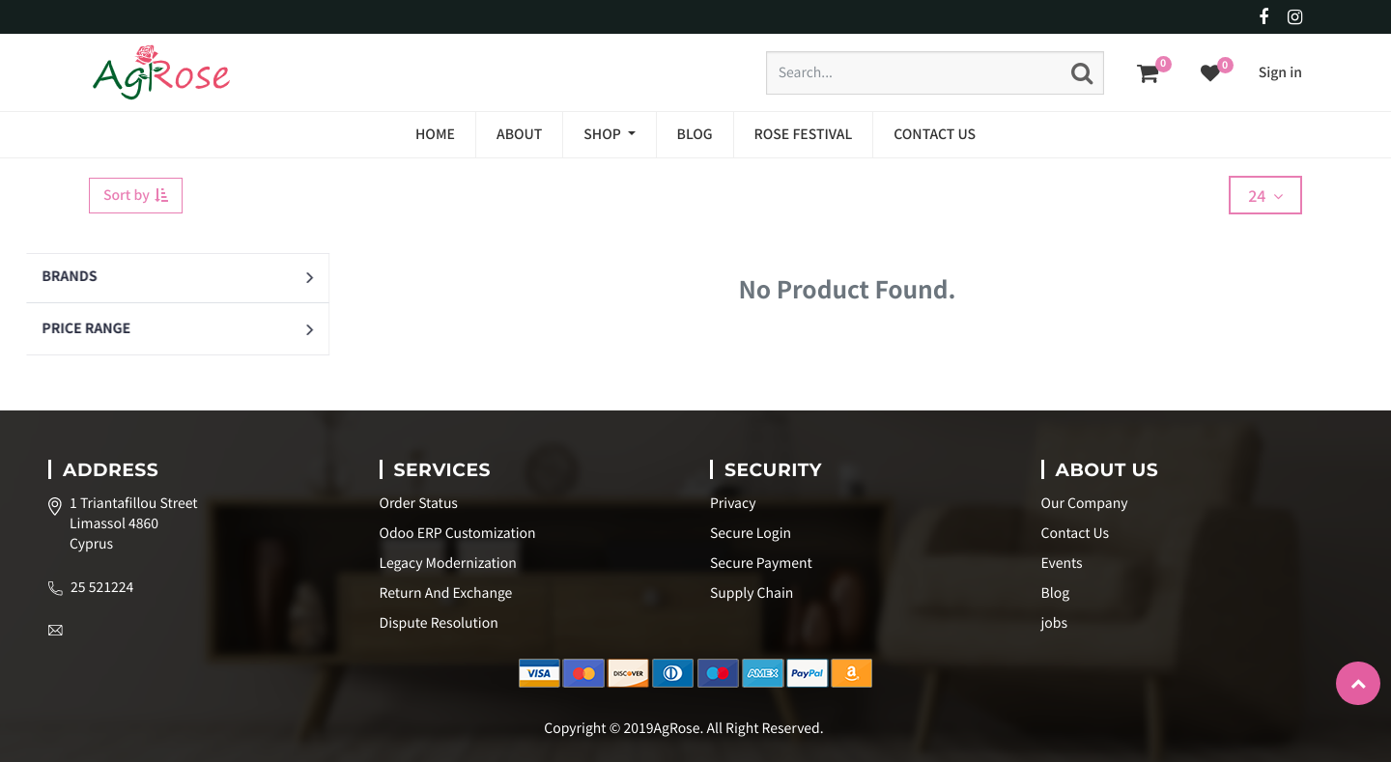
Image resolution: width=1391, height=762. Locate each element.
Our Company (1084, 503)
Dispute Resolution (439, 623)
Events (1062, 563)
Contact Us (1075, 533)
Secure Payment (761, 563)
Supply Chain (751, 593)
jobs (1054, 623)
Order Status (419, 503)
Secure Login (750, 533)
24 (1265, 195)
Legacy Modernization (448, 563)
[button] (240, 276)
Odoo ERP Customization (458, 533)
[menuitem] (435, 135)
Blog (1055, 593)
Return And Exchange (446, 593)
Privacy (732, 503)
